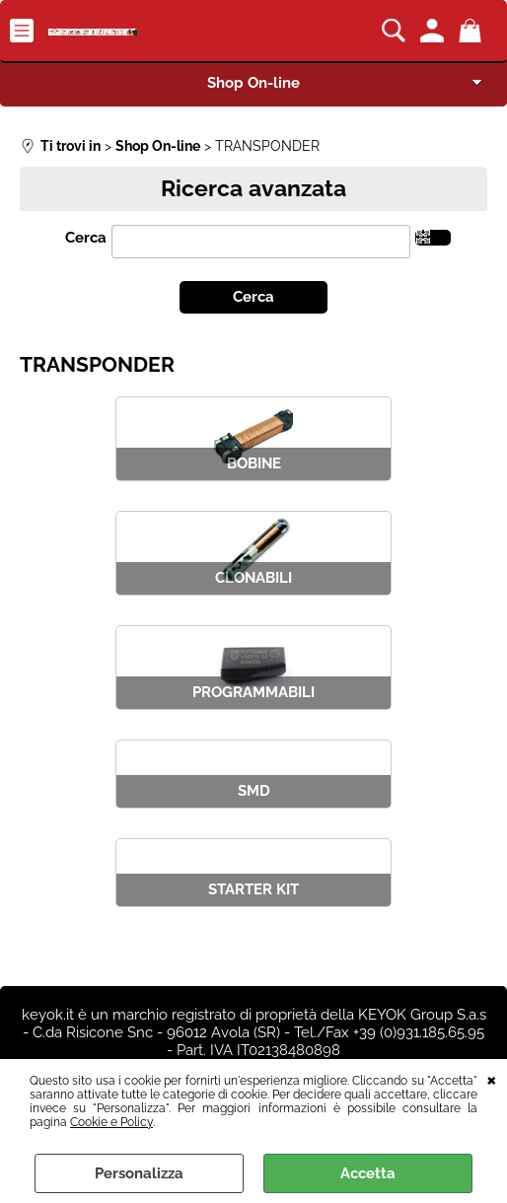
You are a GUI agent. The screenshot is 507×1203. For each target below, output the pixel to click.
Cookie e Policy (111, 1122)
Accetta (368, 1173)
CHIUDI (491, 1079)
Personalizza (139, 1173)
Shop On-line (253, 83)
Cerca (86, 238)
